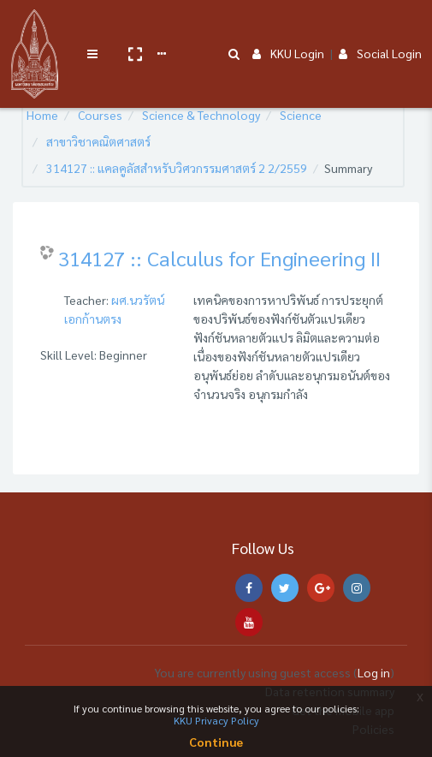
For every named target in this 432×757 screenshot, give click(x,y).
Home (42, 114)
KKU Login (288, 27)
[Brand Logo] (34, 28)
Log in (374, 672)
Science (301, 114)
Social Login (380, 27)
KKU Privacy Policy (216, 720)
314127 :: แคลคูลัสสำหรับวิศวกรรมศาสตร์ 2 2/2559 (176, 168)
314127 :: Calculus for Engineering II (219, 257)
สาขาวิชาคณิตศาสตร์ (98, 141)
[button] (134, 28)
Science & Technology (201, 114)
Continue (216, 741)
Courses (100, 114)
